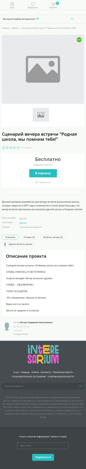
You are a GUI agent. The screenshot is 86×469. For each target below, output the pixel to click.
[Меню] (81, 5)
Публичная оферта (63, 372)
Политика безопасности (60, 377)
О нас (16, 372)
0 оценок (17, 330)
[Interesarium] (43, 354)
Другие (23, 223)
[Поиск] (72, 19)
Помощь (25, 372)
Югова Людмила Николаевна (36, 322)
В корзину (43, 173)
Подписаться (43, 457)
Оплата (35, 372)
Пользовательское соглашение (29, 377)
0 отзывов (26, 147)
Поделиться (45, 182)
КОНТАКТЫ (46, 372)
